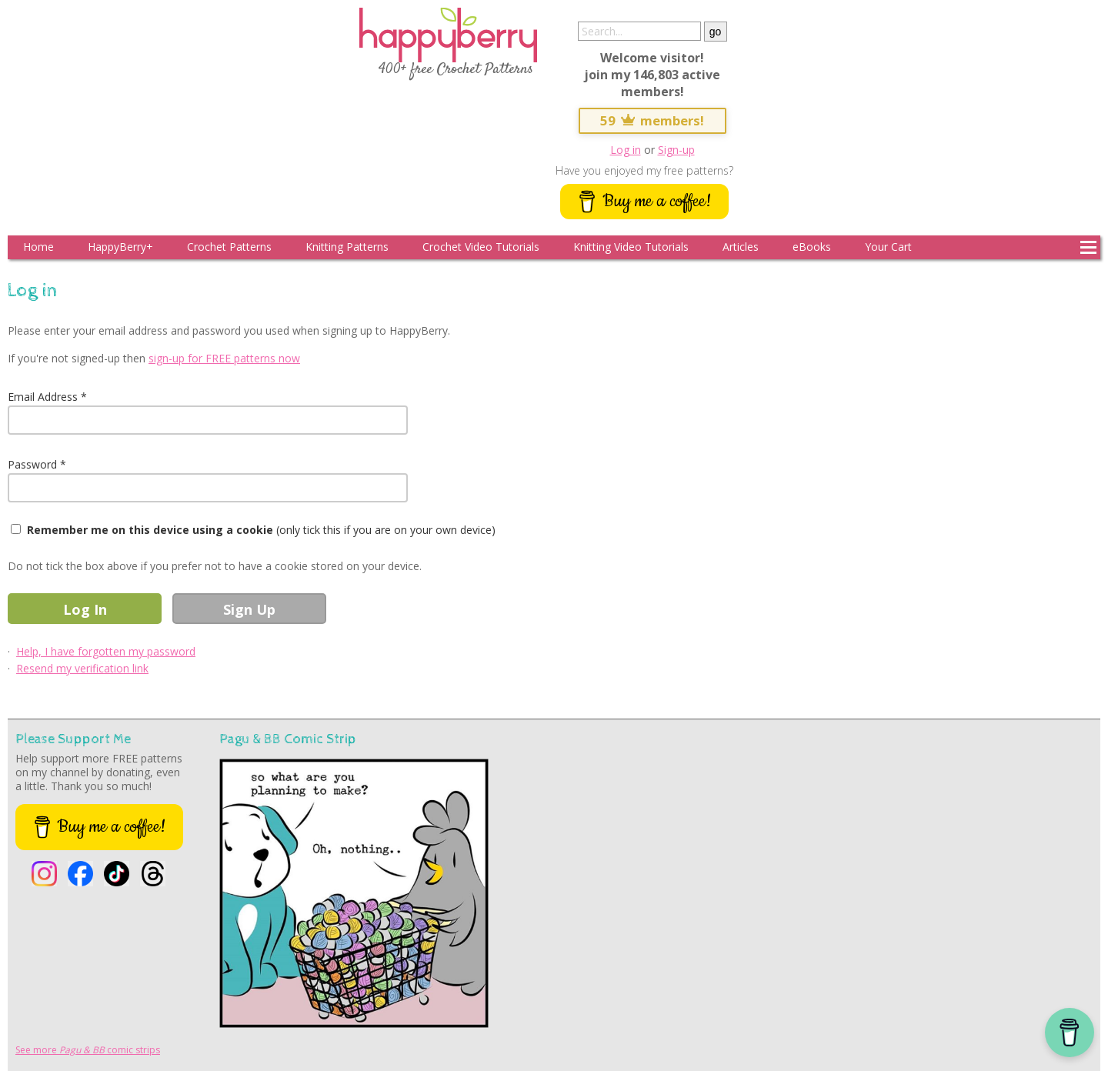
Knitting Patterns (347, 246)
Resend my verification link (82, 668)
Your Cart (888, 246)
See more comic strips (87, 1049)
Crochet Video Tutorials (480, 246)
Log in (625, 149)
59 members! (652, 120)
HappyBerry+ (120, 246)
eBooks (812, 246)
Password (32, 464)
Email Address (43, 396)
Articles (741, 246)
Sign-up (676, 149)
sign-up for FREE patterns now (224, 358)
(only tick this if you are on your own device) (261, 529)
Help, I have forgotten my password (105, 651)
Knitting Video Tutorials (631, 246)
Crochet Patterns (229, 246)
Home (38, 246)
